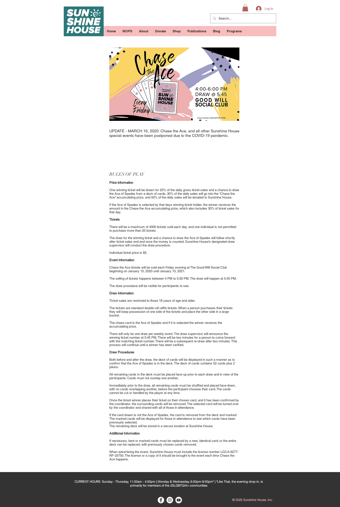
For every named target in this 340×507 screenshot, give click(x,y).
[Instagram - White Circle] (170, 500)
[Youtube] (178, 500)
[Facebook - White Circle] (161, 500)
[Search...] (243, 18)
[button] (245, 7)
